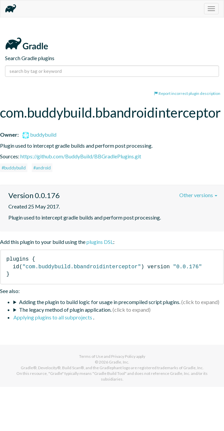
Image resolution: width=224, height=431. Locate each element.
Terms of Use (91, 356)
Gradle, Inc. (119, 362)
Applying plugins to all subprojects (53, 317)
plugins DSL (99, 242)
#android (42, 167)
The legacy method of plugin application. (65, 309)
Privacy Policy (123, 356)
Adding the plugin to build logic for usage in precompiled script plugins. (99, 302)
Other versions (198, 195)
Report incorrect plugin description (187, 93)
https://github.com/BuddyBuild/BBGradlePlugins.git (80, 156)
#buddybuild (14, 167)
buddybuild (39, 134)
